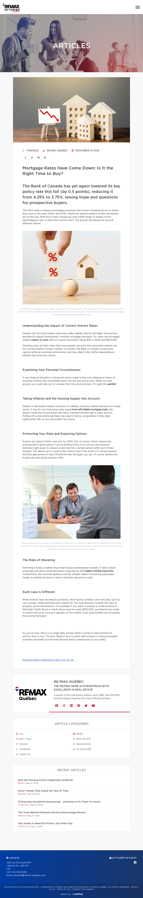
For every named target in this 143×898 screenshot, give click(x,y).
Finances (30, 151)
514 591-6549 (19, 872)
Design (22, 744)
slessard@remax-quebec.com (29, 875)
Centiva (77, 894)
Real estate (82, 739)
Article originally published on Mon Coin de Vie (48, 660)
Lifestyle (23, 754)
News (78, 734)
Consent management (83, 889)
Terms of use (63, 889)
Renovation (82, 744)
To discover (82, 749)
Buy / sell (24, 739)
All (20, 734)
